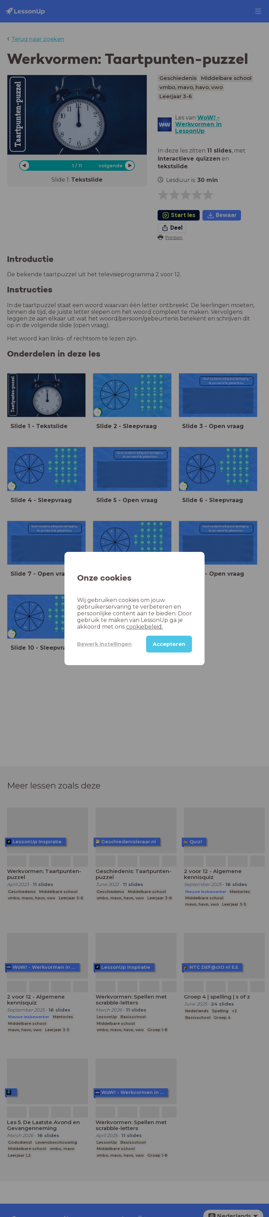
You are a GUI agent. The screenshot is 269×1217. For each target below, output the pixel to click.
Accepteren (169, 644)
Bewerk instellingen (104, 644)
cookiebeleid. (144, 626)
